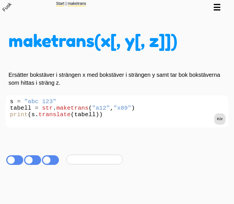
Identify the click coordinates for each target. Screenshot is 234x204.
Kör (220, 124)
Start (60, 3)
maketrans (77, 3)
